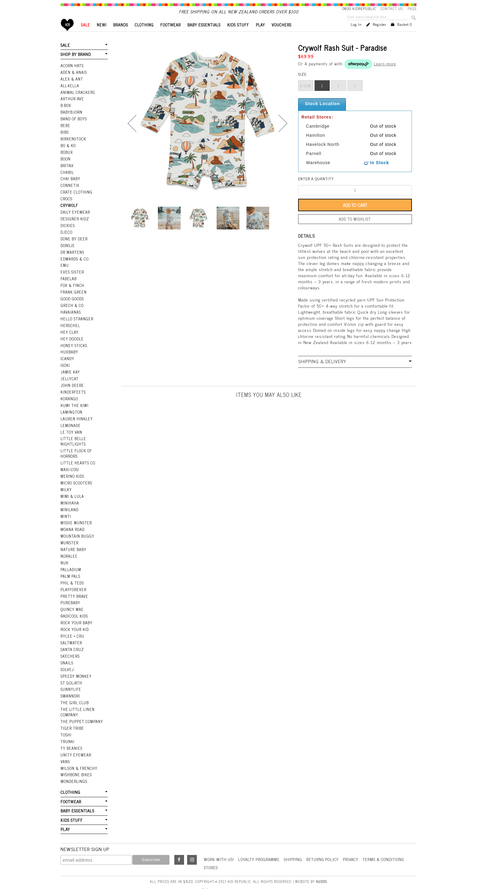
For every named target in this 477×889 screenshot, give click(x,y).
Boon (66, 165)
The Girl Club (74, 690)
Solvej (67, 657)
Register (379, 35)
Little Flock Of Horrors (76, 449)
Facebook (179, 842)
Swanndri (70, 683)
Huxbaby (69, 351)
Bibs (65, 139)
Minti (66, 510)
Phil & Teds (72, 574)
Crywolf (69, 210)
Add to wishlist (355, 229)
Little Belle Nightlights (73, 437)
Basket (404, 35)
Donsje (67, 249)
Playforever (73, 580)
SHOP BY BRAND (75, 64)
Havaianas (71, 313)
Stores (211, 849)
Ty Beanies (71, 733)
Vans (65, 746)
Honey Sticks (74, 345)
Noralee (69, 548)
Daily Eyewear (75, 216)
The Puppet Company (81, 708)
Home (67, 35)
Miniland (69, 503)
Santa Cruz (72, 638)
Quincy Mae (72, 600)
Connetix (69, 191)
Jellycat (69, 377)
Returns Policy (327, 841)
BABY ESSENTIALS (204, 35)
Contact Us (392, 8)
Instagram (192, 842)
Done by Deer (74, 242)
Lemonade (70, 422)
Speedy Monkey (76, 664)
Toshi (66, 720)
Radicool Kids (74, 606)
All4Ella (70, 94)
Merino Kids (72, 471)
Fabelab (68, 281)
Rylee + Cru (72, 625)
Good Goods (72, 300)
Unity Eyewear (75, 740)
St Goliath (71, 670)
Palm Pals (70, 567)
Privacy (356, 841)
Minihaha (70, 497)
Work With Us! (219, 841)
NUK (64, 555)
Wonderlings (73, 765)
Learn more (385, 73)
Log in (356, 35)
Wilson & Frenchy (78, 752)
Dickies (67, 229)
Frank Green (73, 294)
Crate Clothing (76, 197)
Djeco (66, 236)
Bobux (67, 159)
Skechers (70, 645)
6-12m (305, 96)
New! (101, 35)
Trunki (68, 727)
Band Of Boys (74, 126)
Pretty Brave (74, 587)
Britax (67, 171)
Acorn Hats (72, 75)
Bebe (65, 133)
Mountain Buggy (77, 529)
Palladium (71, 561)
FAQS (412, 8)
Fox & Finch (72, 287)
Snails (67, 651)
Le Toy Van (71, 429)
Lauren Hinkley (76, 416)
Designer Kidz (74, 223)
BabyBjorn (71, 120)
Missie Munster (76, 516)
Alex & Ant (71, 88)
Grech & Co (71, 306)
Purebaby (70, 593)
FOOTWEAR (170, 35)
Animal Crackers (77, 101)
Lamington (71, 409)
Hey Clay (69, 332)
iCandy (67, 358)
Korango (69, 396)
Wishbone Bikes (76, 759)
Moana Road (73, 522)
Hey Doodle (72, 339)
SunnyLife (71, 677)
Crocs (66, 204)
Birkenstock (73, 146)
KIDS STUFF (238, 35)
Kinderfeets (73, 390)
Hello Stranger (76, 319)
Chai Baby (70, 184)
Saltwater (71, 632)
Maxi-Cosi (69, 465)
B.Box (66, 114)
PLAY (260, 35)
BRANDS (120, 35)
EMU (64, 268)
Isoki (65, 364)
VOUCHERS (281, 35)
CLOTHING (144, 35)
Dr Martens (72, 255)
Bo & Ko (68, 152)
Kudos (321, 864)
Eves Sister (72, 274)
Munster (69, 535)
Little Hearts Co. (78, 458)
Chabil (67, 178)
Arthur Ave (72, 107)
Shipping (296, 841)
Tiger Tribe (72, 714)
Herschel (70, 326)
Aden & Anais (74, 81)
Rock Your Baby (76, 612)
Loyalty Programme (261, 841)
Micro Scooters (76, 477)
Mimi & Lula (72, 490)
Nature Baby (73, 542)
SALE (85, 35)
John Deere (72, 384)
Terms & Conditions (391, 841)
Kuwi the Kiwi (74, 403)
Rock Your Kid (75, 619)
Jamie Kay (70, 371)
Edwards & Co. (75, 261)
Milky (66, 484)
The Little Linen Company (77, 698)
